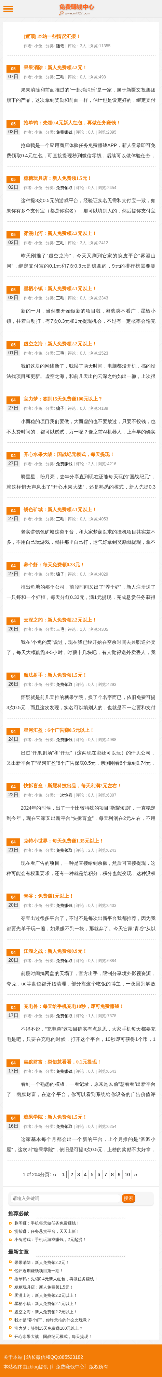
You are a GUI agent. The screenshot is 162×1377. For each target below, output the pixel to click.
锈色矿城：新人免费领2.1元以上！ (60, 509)
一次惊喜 (64, 795)
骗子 (60, 408)
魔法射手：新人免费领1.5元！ (55, 675)
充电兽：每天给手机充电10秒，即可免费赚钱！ (74, 1006)
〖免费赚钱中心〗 (70, 1366)
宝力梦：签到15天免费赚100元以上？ (63, 399)
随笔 (60, 46)
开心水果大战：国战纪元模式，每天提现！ (69, 454)
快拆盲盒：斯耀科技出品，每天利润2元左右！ (73, 785)
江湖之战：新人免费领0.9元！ (55, 951)
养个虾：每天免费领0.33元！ (54, 564)
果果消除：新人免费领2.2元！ (55, 67)
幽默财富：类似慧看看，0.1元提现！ (63, 1062)
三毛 (60, 77)
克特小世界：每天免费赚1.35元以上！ (64, 841)
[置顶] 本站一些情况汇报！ (52, 36)
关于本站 (13, 1357)
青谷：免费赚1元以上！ (49, 896)
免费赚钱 (64, 132)
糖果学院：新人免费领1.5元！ (55, 1117)
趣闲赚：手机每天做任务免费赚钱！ (47, 1223)
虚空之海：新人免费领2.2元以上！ (60, 343)
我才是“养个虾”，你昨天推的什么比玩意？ (52, 1320)
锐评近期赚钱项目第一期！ (39, 1270)
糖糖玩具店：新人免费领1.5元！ (58, 178)
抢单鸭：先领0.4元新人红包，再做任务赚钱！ (72, 122)
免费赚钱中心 (81, 8)
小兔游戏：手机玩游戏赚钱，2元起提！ (50, 1239)
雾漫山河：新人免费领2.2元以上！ (60, 233)
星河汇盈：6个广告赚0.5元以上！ (59, 730)
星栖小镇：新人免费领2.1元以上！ (60, 288)
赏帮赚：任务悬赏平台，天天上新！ (47, 1231)
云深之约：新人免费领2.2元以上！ (60, 620)
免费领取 (64, 187)
